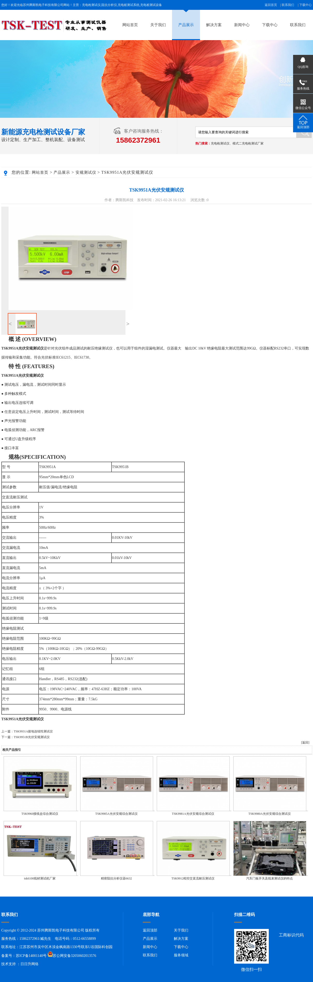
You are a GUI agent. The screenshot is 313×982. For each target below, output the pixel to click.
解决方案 (214, 25)
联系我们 (288, 5)
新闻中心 (242, 25)
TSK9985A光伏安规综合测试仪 (116, 814)
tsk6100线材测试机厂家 (40, 878)
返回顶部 (150, 930)
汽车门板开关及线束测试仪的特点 (269, 878)
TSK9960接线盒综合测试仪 (39, 814)
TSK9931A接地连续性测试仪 (33, 731)
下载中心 (305, 5)
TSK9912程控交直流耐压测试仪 (193, 878)
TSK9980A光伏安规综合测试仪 (269, 814)
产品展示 (186, 25)
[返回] (305, 742)
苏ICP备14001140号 (31, 956)
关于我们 (158, 25)
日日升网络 (29, 964)
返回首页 (271, 5)
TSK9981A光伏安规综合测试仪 (193, 814)
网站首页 (130, 25)
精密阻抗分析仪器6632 (116, 878)
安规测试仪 (86, 172)
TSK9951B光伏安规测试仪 (32, 737)
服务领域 (181, 955)
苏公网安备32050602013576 (74, 956)
